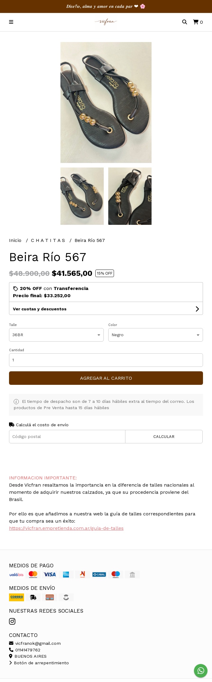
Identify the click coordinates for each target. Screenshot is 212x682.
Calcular (163, 436)
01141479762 (24, 649)
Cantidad (16, 350)
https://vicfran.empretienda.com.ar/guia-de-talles (66, 528)
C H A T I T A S (48, 240)
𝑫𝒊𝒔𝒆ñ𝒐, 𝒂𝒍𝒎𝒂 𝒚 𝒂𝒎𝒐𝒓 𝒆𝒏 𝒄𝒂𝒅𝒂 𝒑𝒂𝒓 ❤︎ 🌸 (106, 6)
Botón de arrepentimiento (39, 662)
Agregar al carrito (106, 378)
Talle (13, 325)
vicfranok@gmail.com (35, 643)
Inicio (16, 240)
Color (112, 325)
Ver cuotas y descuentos (39, 308)
